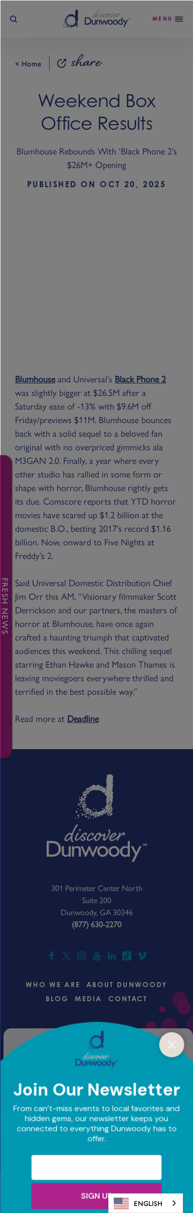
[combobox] (145, 1203)
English (138, 1203)
